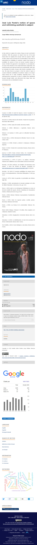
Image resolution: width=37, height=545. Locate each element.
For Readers (5, 459)
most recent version (10, 16)
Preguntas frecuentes (15, 532)
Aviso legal (7, 529)
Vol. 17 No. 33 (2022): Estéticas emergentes (23, 8)
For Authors (5, 461)
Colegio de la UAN (8, 530)
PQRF (16, 530)
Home (3, 8)
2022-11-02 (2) (7, 293)
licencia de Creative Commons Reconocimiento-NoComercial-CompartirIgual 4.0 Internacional (18, 523)
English (4, 428)
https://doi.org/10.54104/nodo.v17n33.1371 (15, 39)
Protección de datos (16, 529)
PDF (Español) (8, 276)
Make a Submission (8, 418)
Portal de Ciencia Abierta (10, 509)
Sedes (23, 532)
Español (4, 430)
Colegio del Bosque (27, 529)
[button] (5, 499)
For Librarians (5, 463)
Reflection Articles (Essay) (8, 444)
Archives (8, 8)
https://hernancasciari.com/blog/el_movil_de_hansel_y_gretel (16, 114)
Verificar (21, 530)
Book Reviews (5, 447)
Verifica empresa (29, 530)
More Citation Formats (10, 320)
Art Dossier (5, 449)
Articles (4, 441)
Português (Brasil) (6, 432)
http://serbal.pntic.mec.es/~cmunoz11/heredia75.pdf (14, 168)
